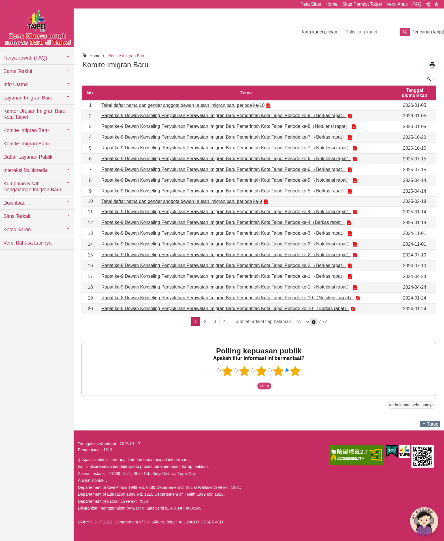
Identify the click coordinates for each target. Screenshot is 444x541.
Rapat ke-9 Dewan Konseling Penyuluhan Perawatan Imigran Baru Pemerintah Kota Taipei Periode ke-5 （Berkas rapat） (223, 190)
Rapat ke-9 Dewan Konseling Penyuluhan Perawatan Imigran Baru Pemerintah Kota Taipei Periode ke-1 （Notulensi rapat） (226, 287)
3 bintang (261, 371)
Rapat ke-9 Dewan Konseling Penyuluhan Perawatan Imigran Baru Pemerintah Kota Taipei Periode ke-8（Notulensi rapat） (225, 126)
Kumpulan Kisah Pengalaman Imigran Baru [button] (32, 186)
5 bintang (295, 371)
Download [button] (14, 203)
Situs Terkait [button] (17, 216)
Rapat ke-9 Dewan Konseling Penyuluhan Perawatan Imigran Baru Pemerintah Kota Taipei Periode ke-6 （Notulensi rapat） (226, 158)
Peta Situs (310, 4)
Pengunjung (89, 449)
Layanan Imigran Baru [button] (27, 98)
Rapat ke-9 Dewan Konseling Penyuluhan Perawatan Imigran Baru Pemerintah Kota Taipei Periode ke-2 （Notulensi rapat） (226, 254)
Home (332, 4)
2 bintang (244, 371)
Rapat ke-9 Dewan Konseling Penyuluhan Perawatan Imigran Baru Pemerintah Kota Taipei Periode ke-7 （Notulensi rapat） (226, 147)
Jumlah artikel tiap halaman (263, 321)
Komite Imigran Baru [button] (26, 130)
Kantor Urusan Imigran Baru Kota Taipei (34, 114)
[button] (314, 322)
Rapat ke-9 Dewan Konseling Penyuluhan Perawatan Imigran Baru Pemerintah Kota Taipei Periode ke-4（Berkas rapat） (223, 222)
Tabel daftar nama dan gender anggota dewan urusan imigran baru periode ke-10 (182, 105)
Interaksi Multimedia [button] (25, 170)
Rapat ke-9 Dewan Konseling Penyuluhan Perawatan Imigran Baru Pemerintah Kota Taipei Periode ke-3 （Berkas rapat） (223, 233)
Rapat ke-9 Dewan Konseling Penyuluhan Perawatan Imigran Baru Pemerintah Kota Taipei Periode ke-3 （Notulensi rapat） (226, 243)
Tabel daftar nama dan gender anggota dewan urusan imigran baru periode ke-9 (181, 201)
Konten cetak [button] (432, 65)
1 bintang (227, 371)
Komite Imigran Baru (26, 144)
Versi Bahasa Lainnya (27, 243)
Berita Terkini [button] (17, 71)
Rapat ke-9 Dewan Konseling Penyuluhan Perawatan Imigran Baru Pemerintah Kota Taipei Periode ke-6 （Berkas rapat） (223, 169)
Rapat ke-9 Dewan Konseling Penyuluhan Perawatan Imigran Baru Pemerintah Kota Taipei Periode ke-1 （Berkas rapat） (223, 276)
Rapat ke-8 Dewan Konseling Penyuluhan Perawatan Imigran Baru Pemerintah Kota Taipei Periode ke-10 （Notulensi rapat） (227, 297)
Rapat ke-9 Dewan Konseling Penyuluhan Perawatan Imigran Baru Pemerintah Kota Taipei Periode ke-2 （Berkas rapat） (223, 265)
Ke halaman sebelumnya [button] (411, 405)
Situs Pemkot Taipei (362, 4)
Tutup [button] (430, 79)
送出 (251, 386)
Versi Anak (397, 4)
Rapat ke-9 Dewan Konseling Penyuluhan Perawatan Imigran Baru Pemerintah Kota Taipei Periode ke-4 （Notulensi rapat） (226, 211)
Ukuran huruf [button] (436, 4)
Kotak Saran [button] (17, 229)
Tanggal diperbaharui (97, 444)
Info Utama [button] (15, 84)
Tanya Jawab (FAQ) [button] (25, 58)
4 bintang (278, 371)
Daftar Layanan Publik (27, 157)
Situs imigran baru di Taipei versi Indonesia (37, 27)
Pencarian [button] (405, 32)
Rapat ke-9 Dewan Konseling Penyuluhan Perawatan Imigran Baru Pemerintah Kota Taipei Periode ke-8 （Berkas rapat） (223, 115)
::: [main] (83, 54)
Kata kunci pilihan (319, 31)
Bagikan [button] (428, 4)
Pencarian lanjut (427, 31)
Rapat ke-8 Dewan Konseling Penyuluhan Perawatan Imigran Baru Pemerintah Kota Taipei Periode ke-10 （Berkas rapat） (225, 308)
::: (6, 3)
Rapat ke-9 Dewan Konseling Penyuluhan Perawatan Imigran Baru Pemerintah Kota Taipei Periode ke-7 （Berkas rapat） (223, 137)
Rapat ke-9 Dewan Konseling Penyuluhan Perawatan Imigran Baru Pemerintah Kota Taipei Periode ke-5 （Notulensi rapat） (226, 180)
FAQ (416, 4)
